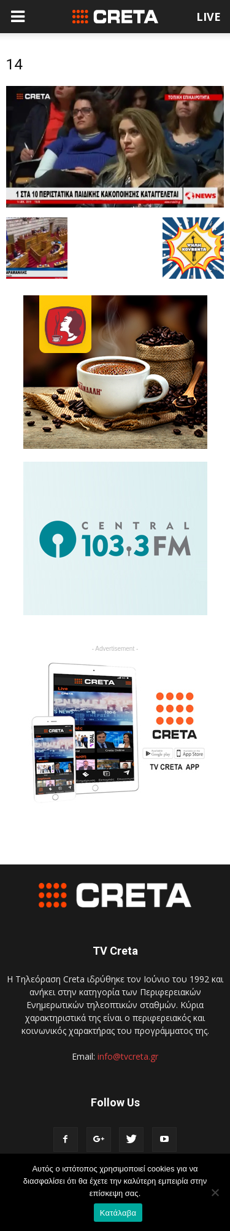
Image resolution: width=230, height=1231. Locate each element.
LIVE (208, 16)
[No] (215, 1192)
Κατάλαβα (118, 1212)
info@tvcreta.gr (128, 1056)
